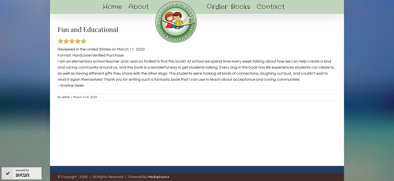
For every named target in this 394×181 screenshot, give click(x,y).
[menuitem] (109, 7)
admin (66, 97)
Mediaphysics (158, 177)
